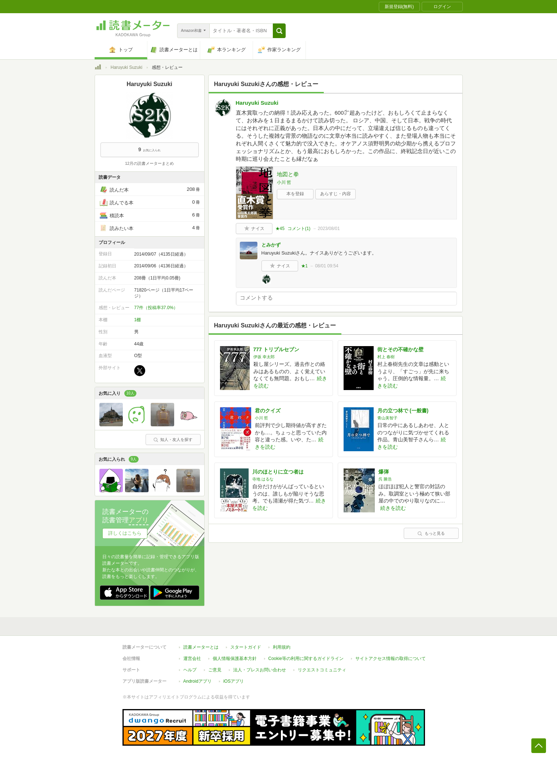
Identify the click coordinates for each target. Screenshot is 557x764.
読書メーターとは (201, 647)
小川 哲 (284, 182)
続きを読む (393, 508)
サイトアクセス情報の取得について (390, 658)
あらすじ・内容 (335, 193)
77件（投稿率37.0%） (156, 307)
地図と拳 (288, 174)
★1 (304, 265)
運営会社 (192, 658)
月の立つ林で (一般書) (402, 410)
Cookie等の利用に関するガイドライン (306, 658)
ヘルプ (190, 670)
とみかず (271, 245)
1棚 (137, 319)
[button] (279, 30)
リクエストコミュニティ (322, 670)
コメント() (299, 228)
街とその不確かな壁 (400, 349)
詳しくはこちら (125, 533)
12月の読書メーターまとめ (149, 163)
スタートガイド (245, 647)
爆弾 (383, 472)
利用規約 (281, 647)
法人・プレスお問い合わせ (259, 670)
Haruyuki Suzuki (127, 67)
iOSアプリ (233, 681)
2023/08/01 (329, 228)
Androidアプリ (197, 681)
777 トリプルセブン (276, 349)
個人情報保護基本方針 (235, 658)
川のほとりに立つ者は (278, 472)
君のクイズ (268, 410)
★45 (280, 228)
